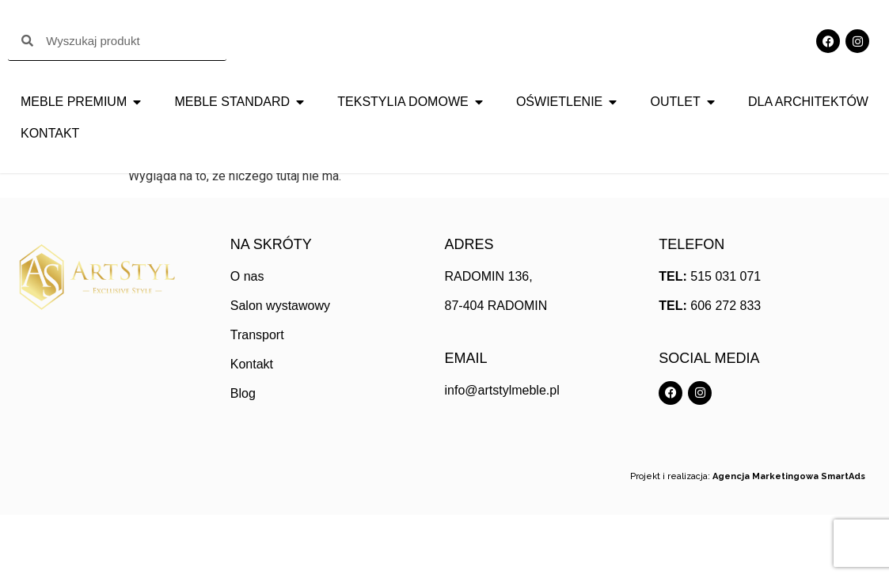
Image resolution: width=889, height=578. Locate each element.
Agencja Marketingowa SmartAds (788, 540)
